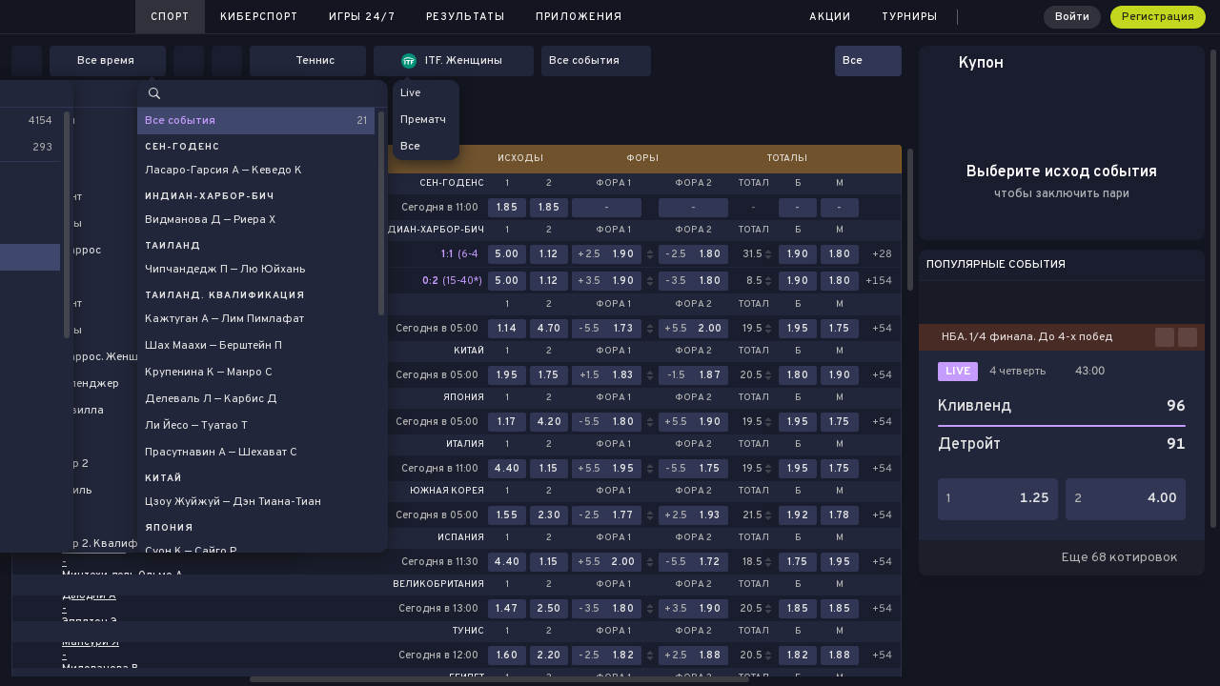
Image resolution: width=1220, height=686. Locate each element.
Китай (469, 351)
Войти (1072, 17)
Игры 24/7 (362, 17)
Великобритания (438, 585)
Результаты (465, 17)
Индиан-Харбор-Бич (429, 230)
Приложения (579, 17)
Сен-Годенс (451, 184)
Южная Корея (447, 491)
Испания (460, 538)
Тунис (468, 631)
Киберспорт (259, 17)
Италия (465, 445)
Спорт (170, 17)
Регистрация (1158, 17)
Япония (463, 398)
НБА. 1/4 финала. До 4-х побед (1027, 337)
